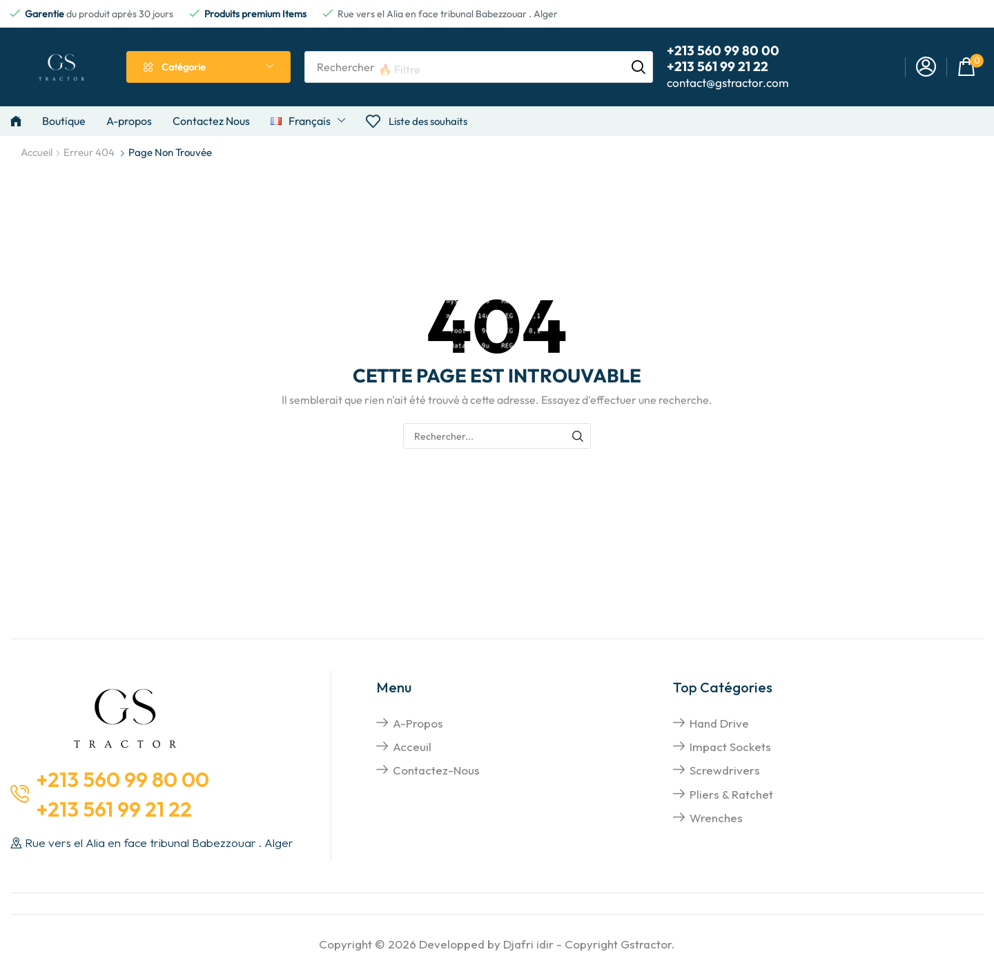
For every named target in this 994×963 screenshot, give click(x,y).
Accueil (36, 152)
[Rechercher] (638, 67)
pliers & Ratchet (731, 794)
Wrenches (716, 817)
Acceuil (412, 746)
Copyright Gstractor (618, 944)
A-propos (418, 723)
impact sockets (730, 746)
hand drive (719, 723)
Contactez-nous (436, 770)
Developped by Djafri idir (486, 944)
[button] (926, 67)
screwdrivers (725, 770)
